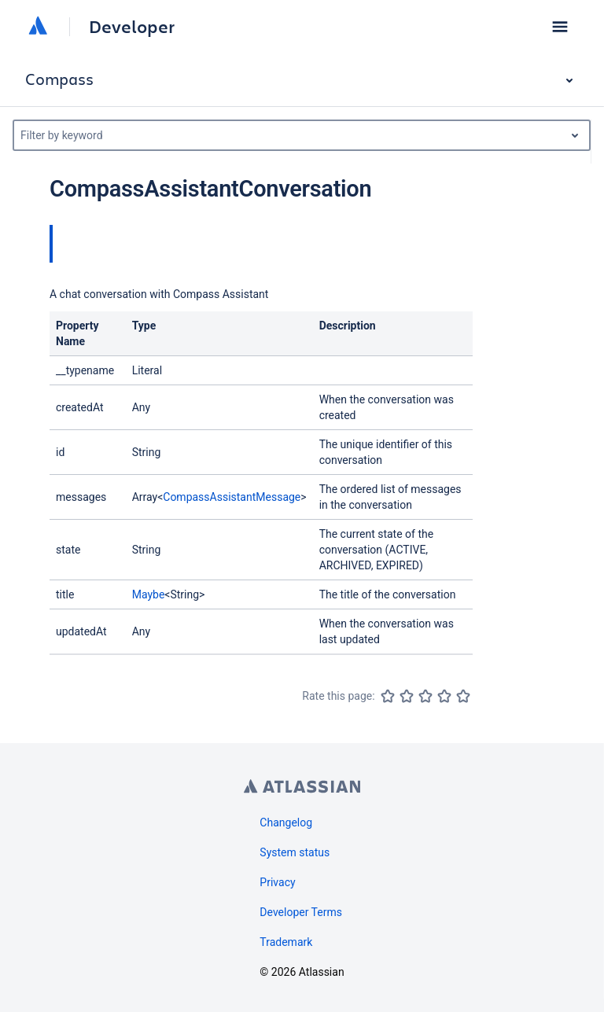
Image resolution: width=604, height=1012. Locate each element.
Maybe (148, 594)
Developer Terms (301, 912)
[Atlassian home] (37, 26)
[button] (560, 27)
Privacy (277, 882)
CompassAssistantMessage (231, 497)
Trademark (286, 942)
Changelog (286, 822)
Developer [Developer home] (132, 27)
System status (295, 852)
